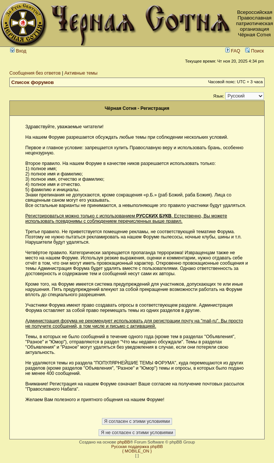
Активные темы (80, 73)
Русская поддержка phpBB (137, 446)
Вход (18, 51)
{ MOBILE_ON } (137, 451)
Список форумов (32, 82)
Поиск (254, 51)
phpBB (123, 442)
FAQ (232, 51)
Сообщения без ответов (35, 73)
